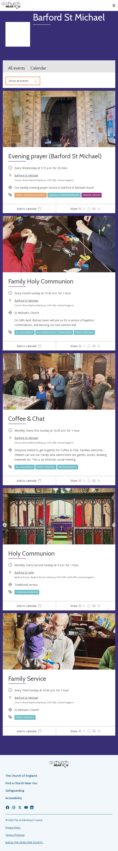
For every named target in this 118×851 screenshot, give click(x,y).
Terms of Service (15, 835)
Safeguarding (14, 790)
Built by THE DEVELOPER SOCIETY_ (24, 842)
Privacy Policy (12, 827)
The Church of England (21, 776)
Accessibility (13, 798)
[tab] (29, 208)
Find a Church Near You (21, 783)
